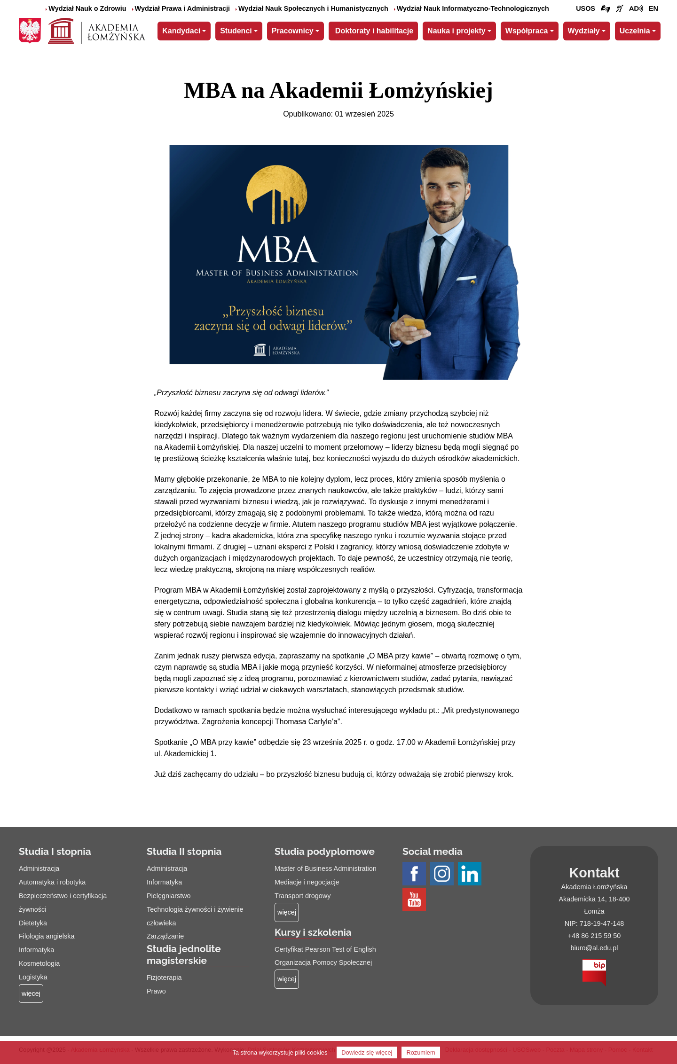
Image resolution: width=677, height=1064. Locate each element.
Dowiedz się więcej (366, 1052)
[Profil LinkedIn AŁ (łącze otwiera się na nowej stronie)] (471, 874)
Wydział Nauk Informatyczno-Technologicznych (471, 8)
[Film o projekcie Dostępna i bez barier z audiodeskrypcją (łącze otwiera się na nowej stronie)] (636, 9)
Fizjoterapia (164, 977)
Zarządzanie (165, 936)
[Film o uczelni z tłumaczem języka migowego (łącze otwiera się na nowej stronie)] (619, 9)
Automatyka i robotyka (52, 882)
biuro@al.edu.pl (594, 948)
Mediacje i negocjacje (307, 882)
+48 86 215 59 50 (594, 935)
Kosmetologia (39, 963)
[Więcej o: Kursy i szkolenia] (287, 979)
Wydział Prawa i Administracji (181, 8)
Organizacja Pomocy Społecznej (323, 962)
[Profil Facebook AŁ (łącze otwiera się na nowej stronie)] (415, 874)
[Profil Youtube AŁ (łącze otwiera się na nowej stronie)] (415, 900)
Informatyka (36, 950)
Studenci (236, 31)
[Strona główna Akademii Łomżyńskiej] (96, 29)
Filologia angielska (46, 936)
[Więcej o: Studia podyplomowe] (287, 912)
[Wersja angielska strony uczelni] (653, 9)
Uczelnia (635, 31)
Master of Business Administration (326, 868)
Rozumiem (420, 1052)
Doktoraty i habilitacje (374, 31)
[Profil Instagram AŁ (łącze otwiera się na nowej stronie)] (443, 874)
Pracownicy (293, 31)
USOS (585, 8)
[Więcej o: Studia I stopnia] (31, 993)
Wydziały (584, 31)
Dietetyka (33, 923)
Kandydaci (181, 31)
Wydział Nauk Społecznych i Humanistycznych (312, 8)
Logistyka (33, 977)
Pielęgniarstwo (169, 896)
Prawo (156, 991)
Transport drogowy (303, 896)
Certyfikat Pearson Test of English (325, 949)
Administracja (39, 868)
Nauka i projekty (456, 31)
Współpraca (526, 31)
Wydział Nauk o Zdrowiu (86, 8)
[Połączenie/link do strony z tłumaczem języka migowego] (605, 9)
